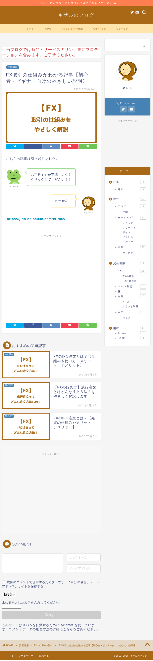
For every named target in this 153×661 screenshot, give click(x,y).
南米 (132, 248)
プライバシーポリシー (21, 656)
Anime (132, 334)
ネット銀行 (132, 287)
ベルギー (128, 242)
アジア (132, 207)
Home (29, 29)
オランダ (128, 223)
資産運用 (129, 263)
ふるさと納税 (130, 307)
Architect (99, 29)
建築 (132, 190)
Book (132, 339)
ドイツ (126, 233)
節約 (132, 313)
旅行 (129, 199)
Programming (72, 29)
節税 (132, 297)
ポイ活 (126, 318)
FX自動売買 (129, 281)
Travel (47, 29)
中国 (125, 212)
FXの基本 (12, 67)
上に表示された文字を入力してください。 (32, 603)
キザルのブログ (76, 15)
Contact (122, 29)
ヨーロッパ (132, 218)
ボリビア (128, 253)
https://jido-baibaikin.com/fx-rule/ (36, 219)
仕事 (129, 182)
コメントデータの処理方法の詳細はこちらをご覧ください (53, 630)
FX (132, 271)
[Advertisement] (51, 276)
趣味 (129, 328)
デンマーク (129, 228)
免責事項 (44, 656)
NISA (126, 302)
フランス (128, 237)
